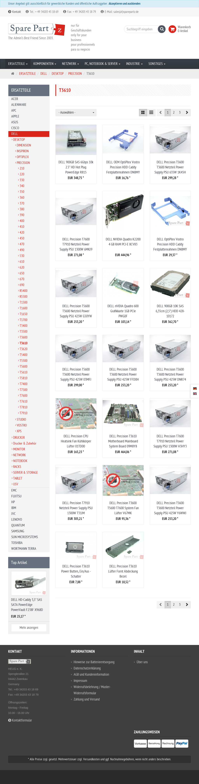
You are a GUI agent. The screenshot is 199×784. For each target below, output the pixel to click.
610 (22, 262)
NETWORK (19, 455)
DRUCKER (19, 437)
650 (22, 273)
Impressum (80, 681)
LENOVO (16, 520)
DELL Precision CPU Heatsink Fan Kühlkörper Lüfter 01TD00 (76, 441)
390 (22, 215)
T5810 (23, 378)
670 (22, 279)
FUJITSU (16, 496)
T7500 (23, 390)
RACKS (17, 467)
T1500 (23, 302)
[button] (187, 112)
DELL (14, 134)
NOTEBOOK (20, 461)
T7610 (23, 401)
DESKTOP (19, 140)
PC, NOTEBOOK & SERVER (102, 64)
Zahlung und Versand (87, 699)
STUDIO (21, 419)
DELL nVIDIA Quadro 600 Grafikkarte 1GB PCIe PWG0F (123, 311)
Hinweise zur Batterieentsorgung (94, 662)
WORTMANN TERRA (23, 549)
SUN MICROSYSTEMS (24, 537)
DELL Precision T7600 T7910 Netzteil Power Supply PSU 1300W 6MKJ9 (76, 244)
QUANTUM (18, 525)
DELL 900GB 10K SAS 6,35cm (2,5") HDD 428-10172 (170, 311)
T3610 (23, 343)
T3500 (23, 331)
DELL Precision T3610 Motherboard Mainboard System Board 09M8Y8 (123, 441)
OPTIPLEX (23, 157)
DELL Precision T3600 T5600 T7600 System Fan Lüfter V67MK (123, 508)
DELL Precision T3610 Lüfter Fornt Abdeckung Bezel (123, 571)
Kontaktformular (20, 720)
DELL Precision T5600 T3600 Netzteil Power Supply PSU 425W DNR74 (170, 374)
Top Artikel (19, 562)
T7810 (23, 407)
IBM (13, 508)
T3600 (23, 337)
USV (15, 484)
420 (22, 232)
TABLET (17, 478)
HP (13, 502)
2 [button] (174, 113)
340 (22, 186)
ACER (14, 99)
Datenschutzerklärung (87, 668)
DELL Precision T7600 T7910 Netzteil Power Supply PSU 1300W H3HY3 (170, 441)
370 (22, 203)
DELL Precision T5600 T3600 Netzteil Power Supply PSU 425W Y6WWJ (170, 508)
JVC (13, 514)
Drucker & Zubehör (24, 443)
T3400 (23, 326)
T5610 (23, 372)
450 (22, 238)
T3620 (23, 349)
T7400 (23, 384)
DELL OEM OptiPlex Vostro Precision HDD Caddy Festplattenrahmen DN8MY (123, 167)
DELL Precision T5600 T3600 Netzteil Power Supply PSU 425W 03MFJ (75, 374)
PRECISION (23, 163)
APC (13, 111)
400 (22, 221)
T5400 (23, 355)
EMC (14, 490)
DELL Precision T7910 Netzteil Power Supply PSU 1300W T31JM (76, 508)
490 (22, 250)
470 (22, 244)
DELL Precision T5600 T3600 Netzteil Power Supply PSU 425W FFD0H (123, 374)
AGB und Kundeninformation (91, 675)
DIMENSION (24, 145)
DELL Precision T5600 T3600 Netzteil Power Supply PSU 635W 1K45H (170, 167)
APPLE (15, 116)
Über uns (142, 662)
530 (22, 256)
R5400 (23, 291)
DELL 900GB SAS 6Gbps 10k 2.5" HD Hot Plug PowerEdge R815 (75, 167)
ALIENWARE (18, 105)
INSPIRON (23, 151)
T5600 (23, 366)
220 (22, 174)
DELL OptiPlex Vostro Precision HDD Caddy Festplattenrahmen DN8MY (170, 244)
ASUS (14, 122)
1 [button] (167, 113)
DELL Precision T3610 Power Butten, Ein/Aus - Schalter (76, 571)
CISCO (15, 128)
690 (22, 285)
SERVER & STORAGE (25, 472)
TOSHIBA (17, 543)
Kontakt (14, 12)
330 (22, 180)
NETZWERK (70, 64)
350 (22, 192)
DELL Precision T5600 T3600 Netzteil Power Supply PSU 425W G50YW (76, 311)
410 (22, 227)
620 (22, 267)
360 (22, 197)
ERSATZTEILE (18, 64)
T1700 (23, 320)
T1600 (23, 308)
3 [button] (180, 113)
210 (22, 168)
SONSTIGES (156, 64)
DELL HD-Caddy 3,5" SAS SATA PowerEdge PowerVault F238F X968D (27, 605)
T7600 (23, 396)
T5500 (23, 361)
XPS (19, 431)
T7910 (23, 413)
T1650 (23, 314)
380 (22, 209)
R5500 (23, 296)
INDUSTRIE (134, 64)
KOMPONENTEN (44, 64)
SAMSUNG (17, 531)
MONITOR (19, 449)
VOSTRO (22, 425)
